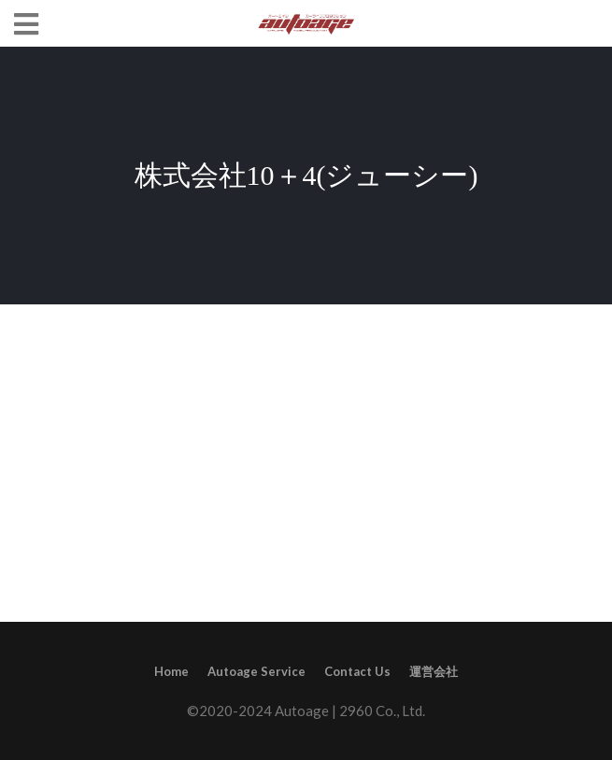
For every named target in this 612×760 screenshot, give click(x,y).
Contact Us (357, 671)
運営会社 (433, 671)
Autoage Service (256, 671)
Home (171, 671)
